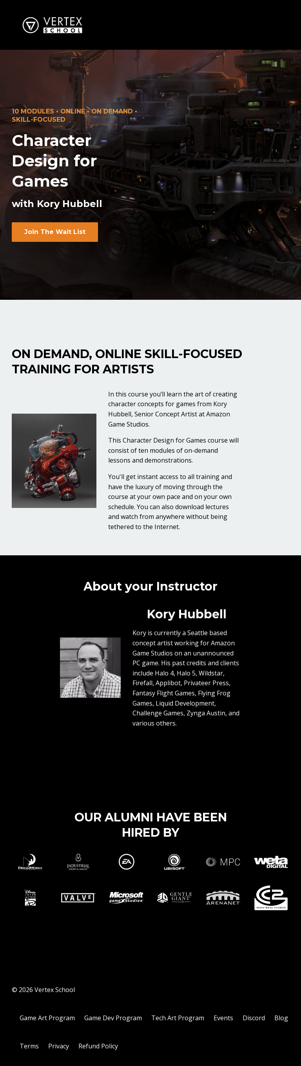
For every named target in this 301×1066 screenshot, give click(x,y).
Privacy (58, 1046)
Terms (29, 1046)
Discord (254, 1018)
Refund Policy (98, 1046)
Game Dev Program (113, 1018)
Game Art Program (47, 1018)
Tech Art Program (177, 1018)
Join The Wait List (54, 232)
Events (223, 1018)
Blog (281, 1018)
